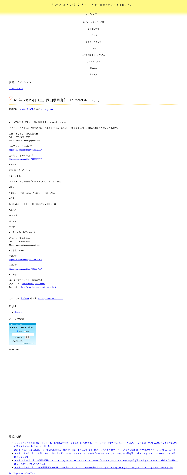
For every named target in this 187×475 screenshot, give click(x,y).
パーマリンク (56, 298)
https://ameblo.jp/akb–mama (33, 284)
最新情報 (25, 298)
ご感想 (93, 48)
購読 (19, 332)
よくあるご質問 (93, 61)
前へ (12, 88)
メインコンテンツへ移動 (93, 22)
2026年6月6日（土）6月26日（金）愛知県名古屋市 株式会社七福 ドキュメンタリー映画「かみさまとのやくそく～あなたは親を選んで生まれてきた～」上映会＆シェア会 (94, 450)
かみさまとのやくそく (94, 4)
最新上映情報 (93, 29)
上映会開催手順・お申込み (93, 55)
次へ (19, 88)
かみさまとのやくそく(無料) (21, 327)
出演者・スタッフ (93, 42)
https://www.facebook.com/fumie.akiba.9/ (38, 287)
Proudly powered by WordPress (22, 473)
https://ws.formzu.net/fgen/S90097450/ (25, 159)
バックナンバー (17, 341)
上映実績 (93, 74)
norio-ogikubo (47, 109)
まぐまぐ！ (32, 343)
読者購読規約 (19, 337)
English (93, 68)
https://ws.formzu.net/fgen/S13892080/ (25, 150)
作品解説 (93, 35)
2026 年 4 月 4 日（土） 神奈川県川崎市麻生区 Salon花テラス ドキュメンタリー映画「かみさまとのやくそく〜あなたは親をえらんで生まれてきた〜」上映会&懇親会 (93, 467)
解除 (26, 332)
